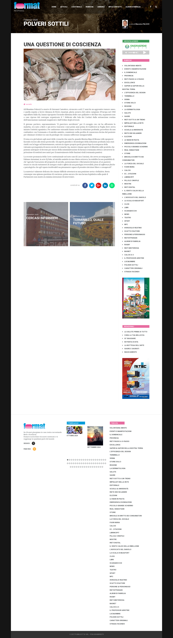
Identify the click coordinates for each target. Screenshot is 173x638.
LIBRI (125, 208)
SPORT (126, 221)
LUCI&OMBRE (128, 262)
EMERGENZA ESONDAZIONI (134, 143)
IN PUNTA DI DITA (130, 342)
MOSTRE (126, 184)
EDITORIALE (128, 126)
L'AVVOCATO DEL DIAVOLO (134, 197)
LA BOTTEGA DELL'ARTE (133, 345)
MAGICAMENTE (129, 352)
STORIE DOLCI (129, 103)
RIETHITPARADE (129, 238)
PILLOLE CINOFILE (130, 180)
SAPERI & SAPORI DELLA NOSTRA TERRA (126, 448)
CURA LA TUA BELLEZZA (133, 335)
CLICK (125, 204)
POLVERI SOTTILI (130, 265)
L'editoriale (76, 7)
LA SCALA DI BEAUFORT (133, 201)
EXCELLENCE (128, 83)
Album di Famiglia (133, 7)
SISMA (126, 99)
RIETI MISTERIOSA (130, 248)
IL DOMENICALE (129, 72)
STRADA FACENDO (130, 272)
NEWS (125, 214)
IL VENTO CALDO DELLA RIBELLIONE (124, 546)
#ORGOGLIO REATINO (132, 228)
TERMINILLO (128, 96)
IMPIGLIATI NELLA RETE (133, 123)
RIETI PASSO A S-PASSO (133, 79)
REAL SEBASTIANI (130, 150)
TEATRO (126, 218)
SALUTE (126, 113)
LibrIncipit (128, 177)
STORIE (126, 153)
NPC (125, 224)
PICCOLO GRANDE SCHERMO (135, 147)
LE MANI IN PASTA (130, 140)
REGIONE (127, 106)
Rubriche (89, 7)
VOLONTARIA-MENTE (131, 66)
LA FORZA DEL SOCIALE (133, 164)
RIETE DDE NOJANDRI (132, 133)
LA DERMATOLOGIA (131, 110)
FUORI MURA (128, 167)
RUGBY (126, 245)
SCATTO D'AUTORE (131, 231)
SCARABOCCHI (129, 211)
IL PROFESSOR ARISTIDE (133, 258)
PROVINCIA (127, 76)
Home (54, 7)
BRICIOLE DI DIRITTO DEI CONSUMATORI (126, 516)
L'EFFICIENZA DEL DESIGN (133, 93)
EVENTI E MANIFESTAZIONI (134, 69)
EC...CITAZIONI (129, 174)
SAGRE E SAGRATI (130, 349)
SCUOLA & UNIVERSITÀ (132, 130)
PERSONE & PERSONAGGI (133, 234)
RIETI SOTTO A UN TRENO (133, 120)
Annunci (100, 7)
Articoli (63, 7)
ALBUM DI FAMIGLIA (131, 241)
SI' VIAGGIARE (129, 338)
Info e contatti (115, 7)
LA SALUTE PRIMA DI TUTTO (134, 332)
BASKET (126, 251)
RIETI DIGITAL (128, 187)
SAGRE (126, 116)
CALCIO (126, 170)
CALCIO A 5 (128, 255)
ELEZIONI (127, 137)
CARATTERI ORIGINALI (132, 268)
